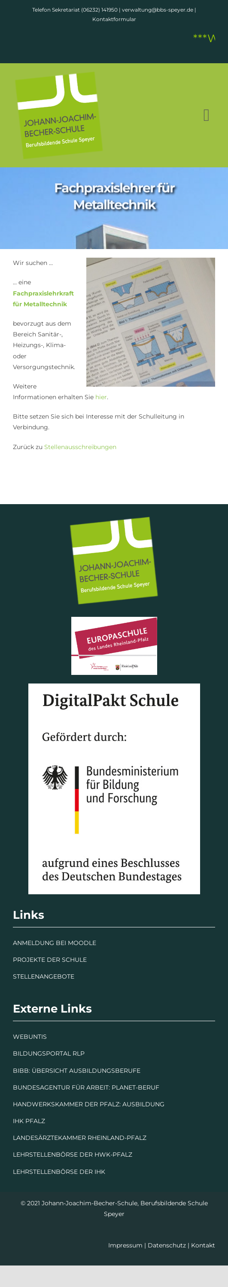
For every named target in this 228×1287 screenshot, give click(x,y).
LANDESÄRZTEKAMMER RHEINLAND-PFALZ (79, 1138)
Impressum (125, 1245)
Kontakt (203, 1245)
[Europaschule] (114, 620)
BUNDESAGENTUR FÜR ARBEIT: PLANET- (75, 1087)
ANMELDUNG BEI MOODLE (54, 943)
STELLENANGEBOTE (43, 976)
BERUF (148, 1087)
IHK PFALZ (29, 1121)
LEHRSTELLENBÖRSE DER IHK (59, 1172)
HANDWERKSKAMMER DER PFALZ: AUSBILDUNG (88, 1104)
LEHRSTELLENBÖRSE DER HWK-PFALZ (72, 1154)
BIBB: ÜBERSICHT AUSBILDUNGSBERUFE (76, 1071)
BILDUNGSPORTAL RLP (49, 1053)
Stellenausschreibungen (80, 447)
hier (100, 397)
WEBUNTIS (30, 1037)
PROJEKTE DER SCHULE (50, 960)
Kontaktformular (114, 19)
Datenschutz (167, 1245)
